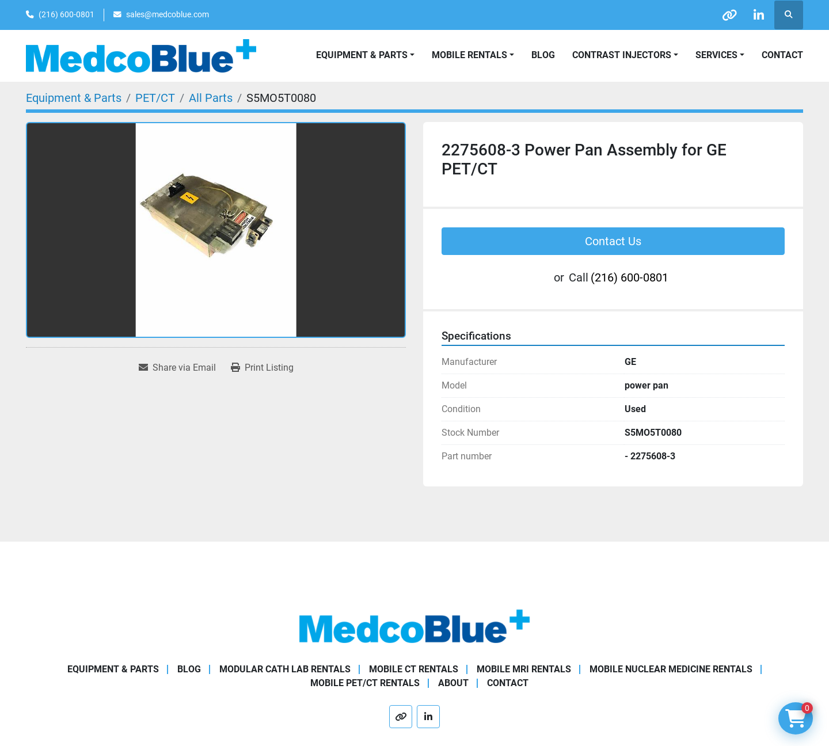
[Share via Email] (177, 368)
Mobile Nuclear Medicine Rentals (671, 669)
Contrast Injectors (621, 55)
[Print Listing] (262, 368)
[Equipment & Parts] (73, 98)
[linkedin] (758, 15)
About (453, 683)
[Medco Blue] (414, 625)
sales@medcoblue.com (167, 14)
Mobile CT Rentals (413, 669)
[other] (729, 15)
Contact (782, 55)
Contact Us (613, 241)
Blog (543, 55)
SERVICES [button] (716, 55)
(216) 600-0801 (66, 14)
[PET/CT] (155, 98)
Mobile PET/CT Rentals (365, 683)
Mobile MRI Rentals (524, 669)
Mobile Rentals (469, 55)
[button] (473, 55)
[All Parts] (211, 98)
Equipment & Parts (113, 669)
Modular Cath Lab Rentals (285, 669)
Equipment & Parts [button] (362, 55)
